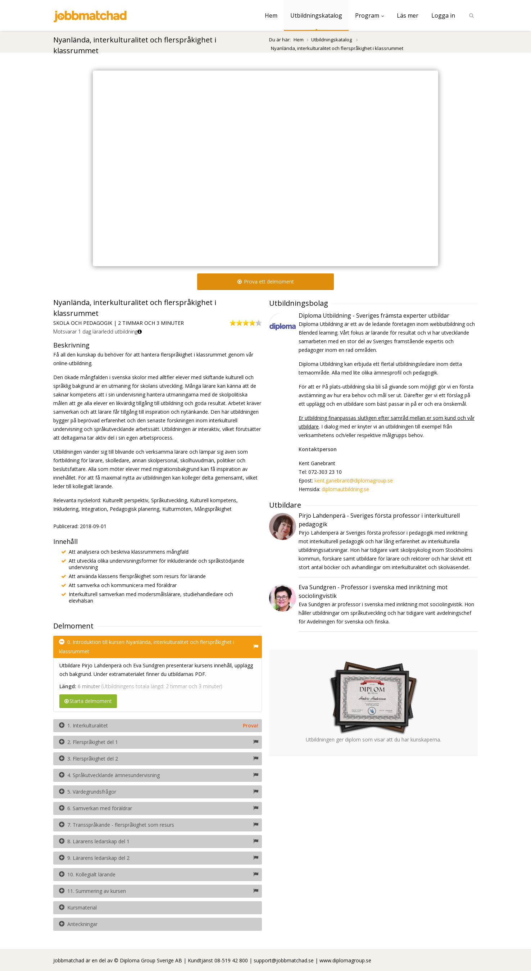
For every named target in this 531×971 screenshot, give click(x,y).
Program (369, 15)
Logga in (443, 15)
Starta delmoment (88, 701)
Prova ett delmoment (265, 281)
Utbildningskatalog (316, 15)
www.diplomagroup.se (345, 960)
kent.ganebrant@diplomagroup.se (353, 480)
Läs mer (407, 15)
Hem (271, 15)
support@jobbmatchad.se (284, 960)
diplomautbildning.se (345, 489)
